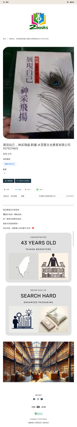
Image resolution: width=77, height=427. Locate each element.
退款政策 (46, 422)
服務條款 (31, 422)
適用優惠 (6, 159)
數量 (5, 169)
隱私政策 (38, 422)
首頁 (4, 39)
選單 (6, 2)
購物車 (70, 2)
